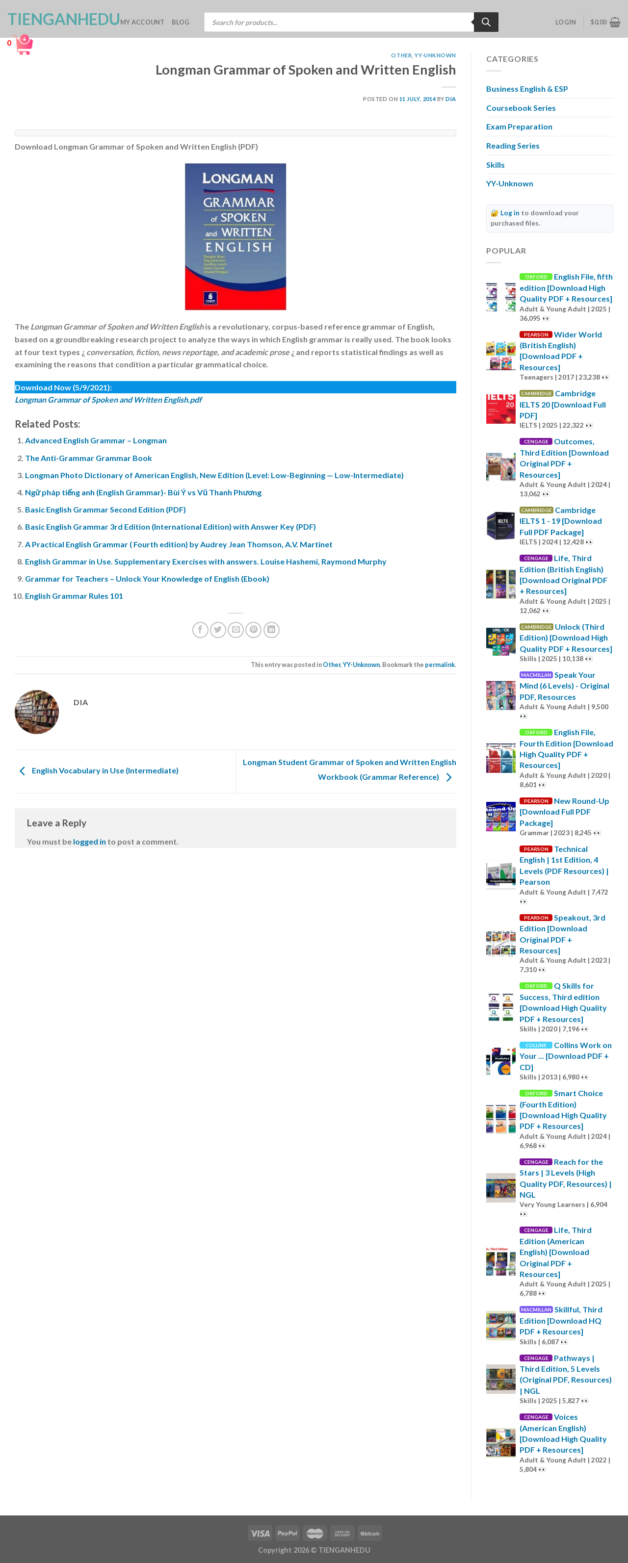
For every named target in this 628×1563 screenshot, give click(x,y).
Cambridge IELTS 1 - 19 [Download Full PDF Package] (561, 521)
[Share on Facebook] (200, 630)
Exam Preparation (519, 126)
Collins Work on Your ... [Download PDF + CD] (566, 1056)
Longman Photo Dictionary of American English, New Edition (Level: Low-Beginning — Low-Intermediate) (214, 475)
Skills (495, 164)
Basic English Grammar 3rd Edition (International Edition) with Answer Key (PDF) (170, 526)
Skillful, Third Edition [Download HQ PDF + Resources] (561, 1320)
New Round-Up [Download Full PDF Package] (564, 811)
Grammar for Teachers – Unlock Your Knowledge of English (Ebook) (147, 578)
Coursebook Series (521, 107)
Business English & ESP (527, 88)
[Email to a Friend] (236, 630)
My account (142, 22)
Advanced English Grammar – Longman (96, 440)
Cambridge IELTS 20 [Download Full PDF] (563, 404)
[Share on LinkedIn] (271, 630)
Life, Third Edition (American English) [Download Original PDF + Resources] (556, 1252)
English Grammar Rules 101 (74, 595)
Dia (450, 99)
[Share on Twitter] (218, 630)
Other (401, 55)
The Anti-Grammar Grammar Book (88, 457)
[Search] (486, 22)
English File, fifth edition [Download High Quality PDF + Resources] (566, 287)
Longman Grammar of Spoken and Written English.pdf (108, 399)
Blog (181, 22)
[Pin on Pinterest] (253, 630)
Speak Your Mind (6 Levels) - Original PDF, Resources (564, 685)
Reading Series (513, 145)
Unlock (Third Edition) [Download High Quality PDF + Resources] (566, 637)
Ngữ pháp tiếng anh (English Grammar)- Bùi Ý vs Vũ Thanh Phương (143, 492)
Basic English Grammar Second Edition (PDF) (105, 509)
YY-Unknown (435, 55)
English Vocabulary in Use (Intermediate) (97, 770)
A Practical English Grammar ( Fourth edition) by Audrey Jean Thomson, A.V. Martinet (179, 544)
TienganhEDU (56, 19)
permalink (440, 664)
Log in (510, 213)
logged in (89, 841)
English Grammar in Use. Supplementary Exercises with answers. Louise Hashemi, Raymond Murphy (206, 561)
